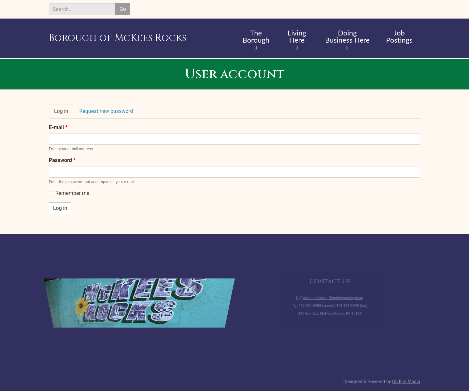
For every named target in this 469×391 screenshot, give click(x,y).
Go (123, 9)
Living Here (297, 36)
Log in (63, 113)
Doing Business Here (347, 36)
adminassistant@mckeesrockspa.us (332, 299)
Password (62, 160)
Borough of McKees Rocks (117, 38)
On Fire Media (406, 381)
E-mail (58, 127)
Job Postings (399, 36)
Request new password (106, 111)
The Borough (255, 36)
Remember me (69, 193)
